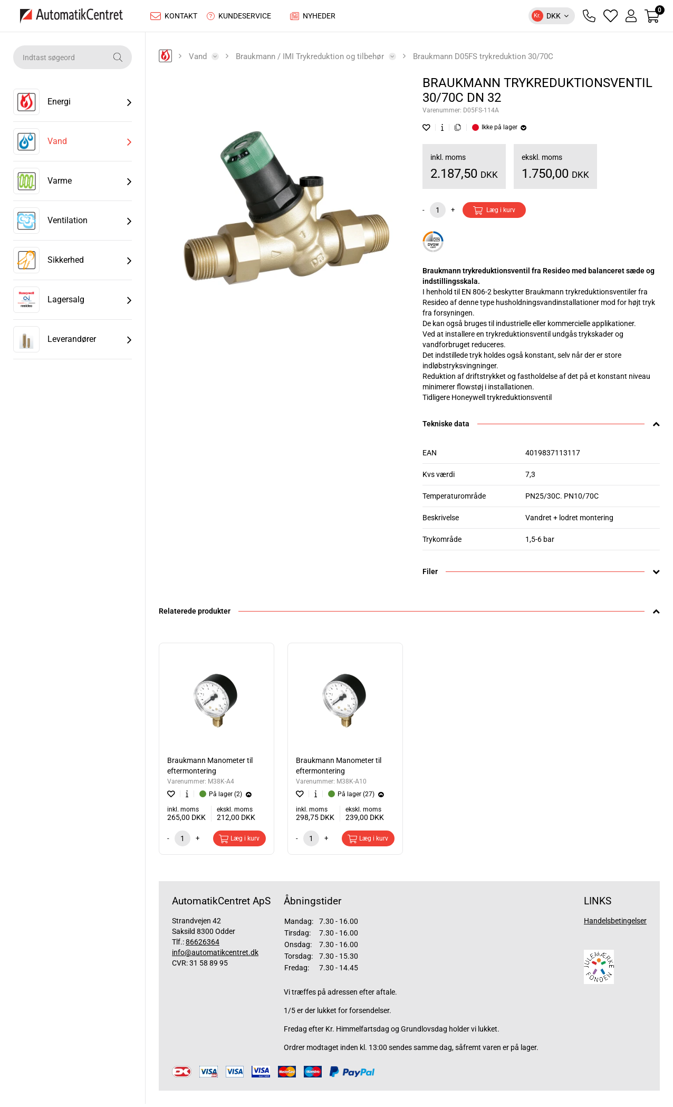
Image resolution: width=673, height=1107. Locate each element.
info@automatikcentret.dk (215, 955)
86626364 (202, 944)
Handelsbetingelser (615, 923)
